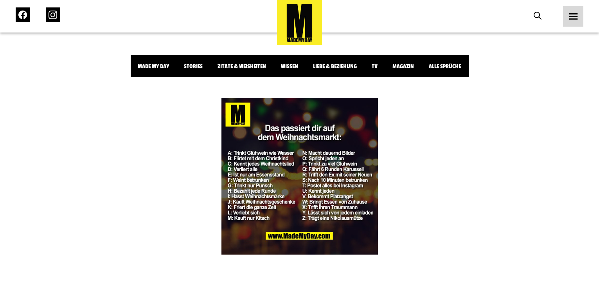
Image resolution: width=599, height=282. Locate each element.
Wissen (289, 66)
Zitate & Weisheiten (242, 66)
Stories (193, 66)
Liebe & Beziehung (335, 66)
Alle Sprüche (445, 66)
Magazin (403, 66)
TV (375, 66)
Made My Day (153, 66)
